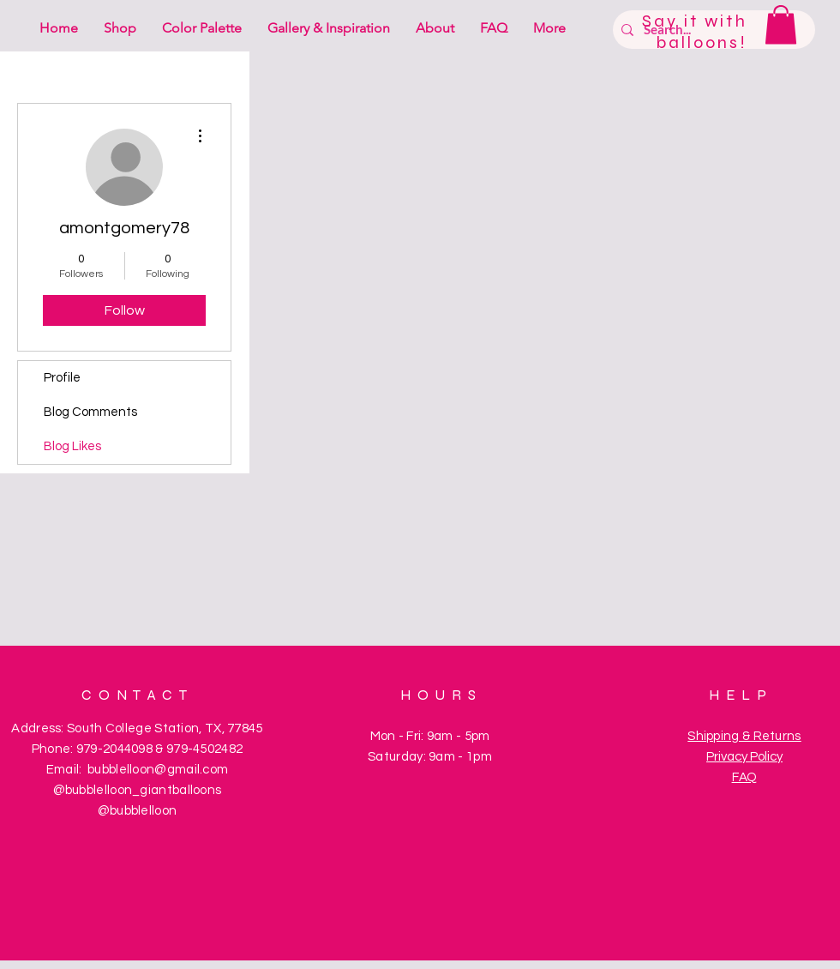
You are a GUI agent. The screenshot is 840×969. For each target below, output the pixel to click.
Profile (62, 377)
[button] (781, 24)
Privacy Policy (744, 756)
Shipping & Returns (744, 736)
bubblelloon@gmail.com (157, 769)
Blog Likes (72, 446)
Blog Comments (90, 412)
